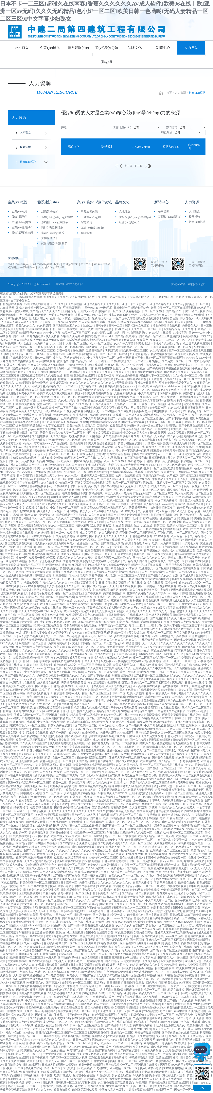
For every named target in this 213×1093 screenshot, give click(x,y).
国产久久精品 (138, 741)
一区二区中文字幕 (124, 319)
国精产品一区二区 (110, 312)
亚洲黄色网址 (128, 487)
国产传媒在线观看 (24, 512)
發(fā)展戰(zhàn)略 (23, 233)
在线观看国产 (96, 823)
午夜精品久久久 (132, 701)
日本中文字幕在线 (84, 887)
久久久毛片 (148, 876)
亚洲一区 (42, 380)
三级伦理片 (77, 444)
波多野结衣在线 (167, 441)
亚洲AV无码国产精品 (155, 1073)
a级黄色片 (93, 480)
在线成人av (144, 666)
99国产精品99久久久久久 (20, 676)
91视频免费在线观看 (178, 369)
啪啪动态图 (180, 1055)
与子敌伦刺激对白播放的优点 (185, 437)
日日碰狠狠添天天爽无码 (120, 912)
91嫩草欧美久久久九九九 (192, 398)
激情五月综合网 (39, 319)
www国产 (167, 505)
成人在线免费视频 (60, 744)
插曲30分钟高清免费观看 (196, 687)
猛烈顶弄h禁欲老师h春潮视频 (100, 519)
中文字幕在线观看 (19, 730)
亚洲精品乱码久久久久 (84, 855)
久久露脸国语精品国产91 (78, 641)
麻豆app (111, 659)
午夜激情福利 (190, 391)
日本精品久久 (27, 669)
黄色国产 (40, 816)
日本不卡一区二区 (16, 551)
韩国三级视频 (160, 637)
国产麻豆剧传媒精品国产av (22, 873)
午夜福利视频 (155, 976)
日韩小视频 (34, 751)
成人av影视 (199, 659)
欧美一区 (197, 416)
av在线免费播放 (171, 709)
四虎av (20, 309)
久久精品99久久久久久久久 (62, 698)
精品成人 (134, 573)
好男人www (33, 1083)
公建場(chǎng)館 (91, 217)
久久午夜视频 (74, 305)
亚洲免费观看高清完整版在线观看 (106, 551)
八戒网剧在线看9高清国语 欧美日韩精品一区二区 (130, 991)
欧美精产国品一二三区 (14, 1019)
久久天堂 (204, 484)
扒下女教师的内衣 (191, 516)
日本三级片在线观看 (192, 501)
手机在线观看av (125, 1055)
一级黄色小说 (149, 776)
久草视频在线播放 (54, 341)
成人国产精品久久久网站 (124, 609)
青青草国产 (15, 416)
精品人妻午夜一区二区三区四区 (128, 848)
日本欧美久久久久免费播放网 (145, 737)
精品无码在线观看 (103, 766)
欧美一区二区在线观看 (48, 626)
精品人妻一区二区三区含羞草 (178, 748)
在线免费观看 (90, 959)
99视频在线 (55, 473)
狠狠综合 (49, 819)
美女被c (48, 987)
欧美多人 (73, 976)
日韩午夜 (101, 327)
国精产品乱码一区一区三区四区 (90, 362)
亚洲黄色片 (30, 416)
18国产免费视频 (143, 884)
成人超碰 (176, 730)
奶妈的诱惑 (135, 462)
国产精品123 (174, 312)
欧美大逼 (190, 1051)
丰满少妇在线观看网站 (165, 826)
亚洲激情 (70, 1055)
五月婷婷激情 (164, 873)
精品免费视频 (46, 462)
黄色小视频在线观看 (78, 319)
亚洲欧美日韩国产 (146, 384)
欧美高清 (121, 634)
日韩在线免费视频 (48, 680)
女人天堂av (105, 891)
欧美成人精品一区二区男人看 (185, 526)
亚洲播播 (120, 898)
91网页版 (19, 573)
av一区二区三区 (168, 455)
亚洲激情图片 (197, 637)
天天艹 (134, 784)
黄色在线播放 (184, 980)
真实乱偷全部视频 (61, 834)
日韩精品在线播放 (173, 991)
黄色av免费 (127, 859)
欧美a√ (4, 691)
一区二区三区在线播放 (179, 734)
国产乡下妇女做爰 (177, 419)
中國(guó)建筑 (81, 264)
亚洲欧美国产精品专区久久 (176, 384)
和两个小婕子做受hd (158, 859)
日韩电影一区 (122, 309)
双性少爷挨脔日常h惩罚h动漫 (65, 941)
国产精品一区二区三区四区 (29, 355)
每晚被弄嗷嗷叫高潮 (191, 844)
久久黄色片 (183, 416)
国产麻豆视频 (50, 1048)
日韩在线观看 (32, 1066)
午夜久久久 (157, 341)
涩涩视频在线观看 (12, 594)
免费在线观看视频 (40, 962)
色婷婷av (146, 609)
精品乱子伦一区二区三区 (36, 784)
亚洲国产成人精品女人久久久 (49, 505)
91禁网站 (172, 426)
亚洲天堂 (180, 1005)
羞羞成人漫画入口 (80, 505)
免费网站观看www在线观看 (127, 473)
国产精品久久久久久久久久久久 (109, 537)
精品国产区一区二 (165, 659)
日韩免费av (120, 330)
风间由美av (31, 773)
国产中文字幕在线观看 (94, 419)
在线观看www (89, 509)
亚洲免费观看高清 (32, 377)
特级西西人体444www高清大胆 (19, 769)
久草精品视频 (201, 566)
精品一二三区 (113, 837)
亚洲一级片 (87, 330)
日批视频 (48, 1083)
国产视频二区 (188, 476)
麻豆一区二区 (133, 530)
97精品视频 (89, 794)
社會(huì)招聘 (28, 162)
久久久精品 (144, 398)
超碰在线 (139, 448)
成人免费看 (150, 998)
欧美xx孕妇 (92, 487)
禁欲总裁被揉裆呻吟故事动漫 (41, 555)
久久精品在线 (54, 377)
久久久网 (188, 330)
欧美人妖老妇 (136, 694)
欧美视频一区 (158, 409)
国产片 (4, 780)
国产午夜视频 (109, 487)
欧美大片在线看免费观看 (101, 444)
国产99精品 (112, 962)
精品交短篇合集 (165, 969)
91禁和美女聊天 (61, 619)
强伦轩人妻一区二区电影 (155, 377)
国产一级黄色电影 (96, 530)
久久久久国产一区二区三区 (145, 330)
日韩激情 (185, 594)
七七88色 (197, 841)
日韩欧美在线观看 (56, 948)
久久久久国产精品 (127, 766)
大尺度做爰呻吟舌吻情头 (170, 791)
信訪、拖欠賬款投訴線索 (83, 268)
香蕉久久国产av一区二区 (166, 487)
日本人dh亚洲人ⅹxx (73, 680)
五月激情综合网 (94, 962)
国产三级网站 (147, 587)
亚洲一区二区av (70, 1048)
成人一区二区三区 (101, 344)
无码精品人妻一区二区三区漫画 (41, 494)
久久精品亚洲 (158, 352)
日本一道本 (193, 362)
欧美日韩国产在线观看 (90, 980)
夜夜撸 (66, 566)
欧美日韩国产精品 (166, 1001)
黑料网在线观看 (98, 473)
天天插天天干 (137, 509)
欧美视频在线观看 (43, 530)
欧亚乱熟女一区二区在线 (81, 459)
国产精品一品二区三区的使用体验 (160, 337)
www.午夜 (31, 766)
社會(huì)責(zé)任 (129, 222)
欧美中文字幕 (27, 394)
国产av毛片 (79, 816)
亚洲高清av (158, 794)
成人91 (201, 394)
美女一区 (22, 559)
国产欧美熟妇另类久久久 (113, 844)
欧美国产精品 (27, 380)
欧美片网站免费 (187, 509)
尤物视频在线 (141, 801)
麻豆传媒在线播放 (148, 319)
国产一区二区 (16, 869)
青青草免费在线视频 (27, 423)
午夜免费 (107, 651)
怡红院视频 (182, 316)
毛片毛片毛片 (134, 648)
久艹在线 (11, 616)
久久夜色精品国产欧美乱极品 (182, 623)
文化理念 (124, 212)
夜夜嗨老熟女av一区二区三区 (28, 726)
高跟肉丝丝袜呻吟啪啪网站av (186, 701)
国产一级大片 (171, 987)
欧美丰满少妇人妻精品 (86, 651)
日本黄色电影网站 (85, 391)
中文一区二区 (62, 730)
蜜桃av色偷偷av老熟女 (70, 1087)
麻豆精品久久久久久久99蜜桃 (30, 373)
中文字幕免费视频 (166, 501)
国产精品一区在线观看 (155, 430)
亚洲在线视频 (144, 1055)
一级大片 (51, 959)
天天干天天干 (150, 644)
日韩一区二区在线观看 (64, 330)
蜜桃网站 (108, 898)
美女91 (189, 766)
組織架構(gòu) (49, 212)
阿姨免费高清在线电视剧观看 (93, 484)
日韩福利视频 (24, 969)
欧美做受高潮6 (59, 384)
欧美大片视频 (48, 769)
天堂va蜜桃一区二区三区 (73, 955)
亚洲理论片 (47, 916)
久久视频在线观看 (21, 451)
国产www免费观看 (172, 937)
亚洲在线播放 (183, 723)
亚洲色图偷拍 (128, 944)
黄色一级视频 (16, 509)
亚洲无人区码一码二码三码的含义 (130, 759)
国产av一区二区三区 (178, 341)
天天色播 (45, 434)
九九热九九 (81, 601)
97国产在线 (53, 566)
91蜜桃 (177, 523)
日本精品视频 (38, 812)
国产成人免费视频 (133, 423)
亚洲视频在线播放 (57, 716)
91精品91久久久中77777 (157, 719)
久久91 (84, 423)
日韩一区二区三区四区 (180, 794)
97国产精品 (168, 416)
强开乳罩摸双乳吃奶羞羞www (117, 387)
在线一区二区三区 (63, 759)
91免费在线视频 (32, 719)
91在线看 (118, 526)
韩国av (64, 448)
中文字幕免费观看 (54, 426)
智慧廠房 (86, 222)
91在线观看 (26, 601)
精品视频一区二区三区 (134, 352)
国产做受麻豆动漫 (76, 737)
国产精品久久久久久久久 (45, 312)
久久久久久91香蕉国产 (103, 516)
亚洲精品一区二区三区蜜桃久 (146, 419)
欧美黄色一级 (179, 537)
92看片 (111, 334)
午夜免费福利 (34, 1069)
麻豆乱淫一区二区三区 (62, 580)
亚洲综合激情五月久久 (113, 509)
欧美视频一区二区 (187, 837)
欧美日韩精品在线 (30, 426)
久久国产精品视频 (124, 655)
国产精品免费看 (106, 1051)
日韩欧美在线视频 (196, 684)
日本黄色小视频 (20, 519)
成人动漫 (108, 448)
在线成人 (88, 327)
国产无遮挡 (116, 530)
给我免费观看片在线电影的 (153, 580)
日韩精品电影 (70, 891)
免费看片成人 (158, 562)
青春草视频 (8, 476)
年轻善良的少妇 (75, 912)
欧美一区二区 (55, 451)
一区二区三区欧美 (162, 469)
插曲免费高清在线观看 (167, 327)
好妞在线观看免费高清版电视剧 (176, 876)
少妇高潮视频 (19, 562)
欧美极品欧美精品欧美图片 (188, 580)
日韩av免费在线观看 (61, 726)
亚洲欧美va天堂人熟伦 (50, 476)
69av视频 (142, 387)
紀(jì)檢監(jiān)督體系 (54, 243)
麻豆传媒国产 (106, 762)
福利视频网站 (21, 530)
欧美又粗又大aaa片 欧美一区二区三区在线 (51, 409)
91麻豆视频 (71, 512)
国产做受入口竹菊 (182, 512)
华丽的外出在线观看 (104, 323)
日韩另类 (165, 1023)
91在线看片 (61, 487)
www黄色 (158, 391)
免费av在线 (73, 426)
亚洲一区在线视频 (118, 751)
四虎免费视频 (147, 673)
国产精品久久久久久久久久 (150, 559)
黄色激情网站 (142, 544)
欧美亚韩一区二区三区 (115, 1044)
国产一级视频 (118, 419)
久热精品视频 (43, 630)
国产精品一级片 (45, 316)
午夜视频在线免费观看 (118, 973)
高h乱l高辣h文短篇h (25, 516)
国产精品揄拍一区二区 (120, 1066)
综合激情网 (93, 448)
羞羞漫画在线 (79, 655)
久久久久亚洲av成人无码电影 (46, 366)
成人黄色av (163, 512)
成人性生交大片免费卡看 (33, 344)
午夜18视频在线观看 (23, 723)
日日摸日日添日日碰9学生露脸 (139, 519)
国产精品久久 (43, 601)
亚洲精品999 (81, 416)
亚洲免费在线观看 (190, 455)
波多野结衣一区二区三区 (55, 801)
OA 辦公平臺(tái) (18, 268)
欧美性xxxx (121, 891)
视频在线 (41, 473)
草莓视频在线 (184, 651)
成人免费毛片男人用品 (22, 705)
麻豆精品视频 (192, 387)
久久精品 (147, 437)
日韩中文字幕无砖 (190, 605)
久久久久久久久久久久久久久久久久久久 (186, 644)
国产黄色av (42, 687)
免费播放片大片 (179, 855)
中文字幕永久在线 (35, 673)
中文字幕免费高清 (120, 1019)
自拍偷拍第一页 (57, 926)
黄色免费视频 (101, 434)
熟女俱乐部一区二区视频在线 (31, 491)
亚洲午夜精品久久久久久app (167, 305)
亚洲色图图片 (167, 534)
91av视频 (16, 891)
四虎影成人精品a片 (187, 355)
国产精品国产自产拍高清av (110, 573)
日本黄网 (66, 766)
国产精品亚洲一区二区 (14, 1048)
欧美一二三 (194, 323)
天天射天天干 (169, 473)
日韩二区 (160, 526)
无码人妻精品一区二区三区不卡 (184, 626)
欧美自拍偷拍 (62, 1091)
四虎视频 (13, 701)
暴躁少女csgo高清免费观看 (179, 551)
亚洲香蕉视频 (173, 530)
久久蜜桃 (199, 1019)
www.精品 (192, 359)
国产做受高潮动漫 (197, 991)
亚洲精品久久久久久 (139, 612)
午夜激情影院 (183, 873)
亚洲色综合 (69, 312)
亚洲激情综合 (77, 823)
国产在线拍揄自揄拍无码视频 (127, 1023)
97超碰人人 (60, 962)
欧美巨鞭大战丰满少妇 (75, 469)
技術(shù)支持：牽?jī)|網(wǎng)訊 (185, 285)
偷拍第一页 (66, 484)
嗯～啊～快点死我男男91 (132, 334)
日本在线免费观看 (24, 405)
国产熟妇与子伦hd (69, 959)
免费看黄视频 (170, 319)
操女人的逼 (185, 691)
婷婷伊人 (152, 448)
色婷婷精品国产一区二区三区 (61, 387)
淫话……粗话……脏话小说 (146, 626)
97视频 (70, 366)
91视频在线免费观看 (83, 769)
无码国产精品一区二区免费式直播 (185, 380)
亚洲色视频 (94, 437)
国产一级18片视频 (178, 780)
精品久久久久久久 (16, 523)
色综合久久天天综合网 (69, 691)
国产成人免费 (115, 523)
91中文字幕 (116, 841)
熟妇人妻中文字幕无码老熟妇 (102, 562)
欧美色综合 (142, 344)
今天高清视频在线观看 (89, 366)
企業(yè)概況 (50, 48)
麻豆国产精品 (52, 951)
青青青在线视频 (73, 562)
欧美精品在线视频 (11, 787)
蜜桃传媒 (63, 362)
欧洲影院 (125, 591)
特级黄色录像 (81, 766)
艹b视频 (124, 866)
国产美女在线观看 (125, 705)
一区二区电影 (101, 698)
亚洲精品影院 (135, 698)
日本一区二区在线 (153, 312)
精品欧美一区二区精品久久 (87, 716)
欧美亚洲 (84, 466)
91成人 (44, 737)
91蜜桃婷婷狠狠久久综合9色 (151, 730)
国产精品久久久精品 (108, 951)
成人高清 (144, 487)
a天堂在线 (62, 855)
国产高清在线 (179, 637)
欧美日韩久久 (35, 698)
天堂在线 (38, 369)
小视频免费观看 (152, 1051)
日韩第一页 (51, 598)
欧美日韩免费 (123, 969)
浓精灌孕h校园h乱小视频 (87, 780)
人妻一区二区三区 (77, 344)
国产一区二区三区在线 (114, 355)
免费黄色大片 (191, 327)
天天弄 (84, 576)
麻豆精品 (21, 844)
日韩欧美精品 (84, 1069)
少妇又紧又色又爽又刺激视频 (55, 394)
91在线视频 (7, 309)
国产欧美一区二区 (86, 726)
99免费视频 (162, 905)
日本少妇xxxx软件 (19, 951)
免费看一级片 (106, 377)
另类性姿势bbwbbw (36, 787)
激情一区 (203, 969)
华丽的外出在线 (152, 805)
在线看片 (119, 416)
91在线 (188, 666)
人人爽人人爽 (26, 966)
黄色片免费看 (142, 480)
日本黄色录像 (128, 691)
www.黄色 (136, 716)
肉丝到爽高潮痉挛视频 (88, 462)
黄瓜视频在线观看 (155, 701)
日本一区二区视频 (194, 312)
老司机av (37, 730)
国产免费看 (67, 598)
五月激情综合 (13, 1066)
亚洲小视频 (200, 901)
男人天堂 (84, 323)
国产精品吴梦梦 (36, 823)
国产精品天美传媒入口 (121, 341)
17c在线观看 (162, 537)
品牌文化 (135, 48)
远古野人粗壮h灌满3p (190, 926)
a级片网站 (123, 409)
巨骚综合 (103, 426)
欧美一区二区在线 (180, 348)
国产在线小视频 (31, 341)
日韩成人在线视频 (15, 366)
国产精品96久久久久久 (185, 755)
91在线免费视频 (162, 555)
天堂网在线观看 (164, 323)
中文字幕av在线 (63, 601)
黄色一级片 (76, 948)
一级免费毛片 (95, 912)
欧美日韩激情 (94, 352)
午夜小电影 (73, 637)
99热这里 (204, 309)
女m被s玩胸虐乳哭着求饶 (131, 380)
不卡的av (178, 541)
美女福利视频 (171, 462)
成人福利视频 (72, 491)
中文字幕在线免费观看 (51, 723)
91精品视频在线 (18, 319)
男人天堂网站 (139, 409)
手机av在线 (20, 448)
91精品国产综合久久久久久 (157, 316)
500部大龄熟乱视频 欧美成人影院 (142, 466)
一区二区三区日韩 (84, 894)
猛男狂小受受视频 (84, 1076)
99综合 (5, 798)
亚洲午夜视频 (183, 901)
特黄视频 (27, 630)
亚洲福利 (94, 1044)
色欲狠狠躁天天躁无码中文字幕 (97, 398)
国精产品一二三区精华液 (65, 373)
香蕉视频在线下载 (41, 487)
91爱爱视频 (135, 1030)
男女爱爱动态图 (53, 1055)
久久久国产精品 (109, 534)
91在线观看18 (193, 812)
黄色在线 (205, 544)
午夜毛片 (53, 844)
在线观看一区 (164, 1091)
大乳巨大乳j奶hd (31, 944)
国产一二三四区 (55, 637)
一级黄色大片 (190, 544)
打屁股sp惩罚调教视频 (165, 516)
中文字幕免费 (145, 812)
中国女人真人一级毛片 (119, 494)
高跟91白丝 (132, 526)
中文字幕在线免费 (117, 1087)
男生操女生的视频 (149, 944)
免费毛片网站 (192, 405)
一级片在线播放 (53, 412)
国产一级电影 (36, 844)
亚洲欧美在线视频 (43, 748)
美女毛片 (152, 926)
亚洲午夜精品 (19, 498)
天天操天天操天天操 (39, 573)
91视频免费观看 (74, 412)
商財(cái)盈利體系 (52, 228)
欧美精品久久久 (29, 419)
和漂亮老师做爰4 (152, 623)
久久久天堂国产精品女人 (39, 862)
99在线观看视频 (177, 887)
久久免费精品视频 (185, 669)
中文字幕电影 (13, 555)
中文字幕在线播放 (83, 923)
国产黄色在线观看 (78, 605)
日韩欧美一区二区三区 (61, 455)
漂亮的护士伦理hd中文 (81, 1016)
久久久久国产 (50, 448)
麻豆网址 (77, 566)
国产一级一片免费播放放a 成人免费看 (36, 337)
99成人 (55, 980)
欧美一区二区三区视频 (30, 741)
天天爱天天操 (122, 1012)
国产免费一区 (176, 562)
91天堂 (108, 644)
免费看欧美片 (118, 426)
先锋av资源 (31, 584)
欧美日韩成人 (83, 841)
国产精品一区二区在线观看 (102, 673)
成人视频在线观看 (48, 684)
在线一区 (51, 323)
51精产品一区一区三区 (70, 530)
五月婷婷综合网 (124, 651)
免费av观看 (118, 698)
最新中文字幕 (30, 434)
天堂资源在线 (137, 634)
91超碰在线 (160, 412)
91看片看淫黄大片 (144, 455)
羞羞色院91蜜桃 (95, 751)
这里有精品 (197, 480)
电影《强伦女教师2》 (137, 327)
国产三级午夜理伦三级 (170, 655)
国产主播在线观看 (100, 655)
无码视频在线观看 (58, 816)
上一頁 (125, 167)
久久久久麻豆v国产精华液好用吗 (189, 619)
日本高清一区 (69, 884)
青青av (150, 694)
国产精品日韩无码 (67, 776)
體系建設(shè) (78, 48)
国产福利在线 (101, 916)
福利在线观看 (155, 584)
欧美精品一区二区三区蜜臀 (88, 630)
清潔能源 (86, 233)
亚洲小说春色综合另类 (63, 787)
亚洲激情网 (30, 909)
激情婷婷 (136, 505)
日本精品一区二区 (91, 644)
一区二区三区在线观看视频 (180, 309)
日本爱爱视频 (123, 555)
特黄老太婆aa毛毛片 (20, 444)
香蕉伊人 (137, 751)
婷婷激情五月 (99, 605)
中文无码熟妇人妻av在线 (191, 498)
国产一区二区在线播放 (35, 398)
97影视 (23, 430)
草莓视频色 (194, 1005)
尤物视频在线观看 (125, 394)
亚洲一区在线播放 (92, 498)
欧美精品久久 (74, 791)
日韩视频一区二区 (12, 1069)
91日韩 (54, 923)
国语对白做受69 (67, 1066)
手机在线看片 (201, 369)
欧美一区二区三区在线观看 (30, 580)
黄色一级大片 (203, 512)
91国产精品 (205, 476)
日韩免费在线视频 (128, 623)
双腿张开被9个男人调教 (65, 498)
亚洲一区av (57, 319)
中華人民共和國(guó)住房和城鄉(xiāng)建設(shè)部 (38, 264)
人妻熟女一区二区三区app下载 (53, 901)
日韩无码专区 (173, 737)
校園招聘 (25, 147)
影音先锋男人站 (137, 819)
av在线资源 (205, 662)
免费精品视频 (184, 469)
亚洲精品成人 (146, 912)
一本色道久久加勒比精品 (166, 344)
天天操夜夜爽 (136, 898)
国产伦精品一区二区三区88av (82, 773)
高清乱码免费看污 (38, 694)
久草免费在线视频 (24, 712)
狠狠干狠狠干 (10, 480)
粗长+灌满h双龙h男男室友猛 (94, 526)
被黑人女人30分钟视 (92, 512)
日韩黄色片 (68, 980)
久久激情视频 (145, 1037)
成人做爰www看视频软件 (23, 541)
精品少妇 (119, 644)
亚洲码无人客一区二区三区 (98, 476)
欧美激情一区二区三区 (33, 644)
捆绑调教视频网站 (118, 684)
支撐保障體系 (49, 238)
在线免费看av (90, 734)
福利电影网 (135, 551)
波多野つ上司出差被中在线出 (172, 1012)
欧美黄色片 (148, 630)
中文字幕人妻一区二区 (101, 359)
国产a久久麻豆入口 (62, 869)
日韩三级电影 (202, 630)
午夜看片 (6, 516)
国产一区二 (36, 466)
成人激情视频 (75, 934)
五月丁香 (165, 448)
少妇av (33, 498)
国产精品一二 (112, 826)
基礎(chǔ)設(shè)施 (92, 228)
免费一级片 (64, 352)
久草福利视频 (109, 866)
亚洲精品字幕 (127, 398)
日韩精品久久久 (77, 1030)
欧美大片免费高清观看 (98, 394)
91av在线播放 (115, 630)
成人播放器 (17, 598)
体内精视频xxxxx (101, 416)
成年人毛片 (199, 769)
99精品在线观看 (134, 923)
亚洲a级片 (149, 484)
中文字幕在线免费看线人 (159, 726)
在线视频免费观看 (11, 569)
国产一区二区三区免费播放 (144, 362)
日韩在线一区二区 (134, 987)
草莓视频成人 (152, 1044)
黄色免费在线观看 (72, 1009)
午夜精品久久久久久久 (54, 584)
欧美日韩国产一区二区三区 (102, 691)
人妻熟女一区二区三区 (161, 1016)
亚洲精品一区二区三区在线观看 (113, 598)
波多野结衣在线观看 (123, 723)
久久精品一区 (115, 512)
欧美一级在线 (8, 655)
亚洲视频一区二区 (181, 430)
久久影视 (21, 466)
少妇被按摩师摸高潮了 (162, 509)
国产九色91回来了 (95, 616)
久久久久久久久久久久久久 (115, 884)
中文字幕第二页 (148, 394)
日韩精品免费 (79, 369)
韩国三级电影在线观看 (19, 544)
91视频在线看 (114, 980)
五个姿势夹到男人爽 (31, 637)
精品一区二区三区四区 (76, 334)
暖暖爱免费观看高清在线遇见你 (86, 341)
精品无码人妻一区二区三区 (82, 451)
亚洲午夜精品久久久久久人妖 (102, 305)
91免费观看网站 (149, 709)
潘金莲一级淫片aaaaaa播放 (125, 605)
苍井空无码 (79, 523)
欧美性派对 (99, 1037)
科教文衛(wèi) (89, 212)
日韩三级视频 (158, 405)
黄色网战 (184, 751)
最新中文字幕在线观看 (189, 801)
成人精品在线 (140, 773)
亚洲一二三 (77, 448)
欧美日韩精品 (42, 759)
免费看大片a (47, 516)
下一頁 (141, 167)
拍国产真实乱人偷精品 (91, 712)
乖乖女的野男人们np (186, 634)
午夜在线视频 (137, 584)
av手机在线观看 (46, 362)
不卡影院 (47, 1076)
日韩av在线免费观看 (114, 862)
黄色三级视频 (124, 934)
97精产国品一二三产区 (113, 626)
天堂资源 (150, 444)
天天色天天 (39, 455)
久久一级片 (72, 476)
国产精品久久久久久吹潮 (163, 576)
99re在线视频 (152, 1005)
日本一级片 (76, 487)
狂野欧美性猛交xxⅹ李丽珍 (81, 501)
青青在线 (180, 505)
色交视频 (184, 659)
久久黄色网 (155, 380)
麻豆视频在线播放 (178, 491)
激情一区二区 (63, 762)
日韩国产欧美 (83, 916)
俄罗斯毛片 (112, 352)
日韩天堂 (16, 680)
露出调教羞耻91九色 (176, 805)
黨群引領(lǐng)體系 (52, 233)
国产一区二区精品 (180, 352)
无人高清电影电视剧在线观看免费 (88, 723)
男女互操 (101, 848)
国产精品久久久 (97, 873)
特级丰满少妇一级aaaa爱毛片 (146, 426)
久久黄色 (47, 1091)
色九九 (48, 730)
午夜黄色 (143, 341)
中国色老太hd (90, 309)
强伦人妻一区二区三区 (41, 352)
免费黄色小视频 (47, 676)
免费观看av (20, 848)
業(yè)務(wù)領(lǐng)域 (106, 54)
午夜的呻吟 (28, 548)
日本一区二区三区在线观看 (87, 1026)
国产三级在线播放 (164, 398)
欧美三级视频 (192, 487)
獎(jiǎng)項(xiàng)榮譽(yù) (135, 217)
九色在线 (147, 526)
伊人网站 (52, 355)
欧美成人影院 (96, 523)
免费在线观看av (17, 537)
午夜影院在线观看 (160, 541)
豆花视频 (114, 776)
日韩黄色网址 (48, 955)
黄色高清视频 (131, 430)
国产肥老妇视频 (122, 801)
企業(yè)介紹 (19, 212)
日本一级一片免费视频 (22, 462)
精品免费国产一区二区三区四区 (39, 884)
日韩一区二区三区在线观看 (187, 834)
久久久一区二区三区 (64, 398)
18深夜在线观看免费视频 (98, 380)
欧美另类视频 (191, 337)
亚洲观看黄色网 (99, 1033)
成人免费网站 (189, 548)
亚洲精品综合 (172, 330)
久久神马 (123, 659)
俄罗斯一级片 (58, 734)
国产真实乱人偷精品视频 (116, 544)
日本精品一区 (55, 912)
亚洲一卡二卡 (130, 305)
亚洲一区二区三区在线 (14, 487)
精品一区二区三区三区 (96, 694)
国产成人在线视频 (127, 762)
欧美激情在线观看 (19, 923)
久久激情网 (42, 534)
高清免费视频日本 (114, 594)
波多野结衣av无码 (170, 776)
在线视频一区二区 (199, 859)
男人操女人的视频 (45, 544)
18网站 (4, 891)
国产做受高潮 (65, 316)
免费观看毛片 (74, 616)
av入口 (202, 748)
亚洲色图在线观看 (197, 562)
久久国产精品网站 (84, 762)
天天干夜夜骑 (33, 387)
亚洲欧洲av (193, 726)
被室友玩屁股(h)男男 (106, 591)
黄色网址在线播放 (71, 569)
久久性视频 (39, 391)
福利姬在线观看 (102, 851)
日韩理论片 (68, 712)
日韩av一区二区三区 (118, 823)
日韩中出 (179, 719)
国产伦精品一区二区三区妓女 (151, 676)
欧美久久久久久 (26, 327)
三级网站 (100, 984)
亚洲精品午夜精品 (183, 448)
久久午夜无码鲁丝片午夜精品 (151, 591)
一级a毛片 (106, 309)
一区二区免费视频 (175, 466)
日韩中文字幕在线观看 (147, 930)
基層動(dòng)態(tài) (169, 217)
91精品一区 (179, 859)
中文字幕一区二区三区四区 (129, 548)
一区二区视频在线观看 (197, 776)
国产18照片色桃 (116, 491)
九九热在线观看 (183, 744)
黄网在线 (82, 537)
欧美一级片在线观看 (47, 469)
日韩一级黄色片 (100, 601)
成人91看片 (193, 848)
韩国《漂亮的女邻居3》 (39, 305)
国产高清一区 (94, 348)
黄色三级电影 (128, 673)
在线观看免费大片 (21, 359)
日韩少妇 (68, 1073)
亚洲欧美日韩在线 (24, 1044)
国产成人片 (187, 576)
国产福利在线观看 (51, 541)
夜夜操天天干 (119, 809)
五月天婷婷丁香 (95, 941)
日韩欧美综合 (54, 991)
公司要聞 (163, 212)
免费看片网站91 (58, 644)
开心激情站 (81, 819)
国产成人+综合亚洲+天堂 (116, 480)
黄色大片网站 (61, 359)
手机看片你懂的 (174, 451)
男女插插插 (154, 987)
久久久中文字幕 (124, 344)
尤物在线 (49, 1087)
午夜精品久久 (88, 891)
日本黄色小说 (85, 455)
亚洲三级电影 (99, 955)
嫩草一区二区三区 (73, 909)
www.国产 (19, 352)
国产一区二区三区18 (193, 705)
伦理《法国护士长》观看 (170, 1076)
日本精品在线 (146, 655)
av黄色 (73, 644)
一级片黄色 (116, 873)
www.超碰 (29, 680)
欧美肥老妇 (7, 634)
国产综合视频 (133, 873)
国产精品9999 (89, 387)
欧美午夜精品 (16, 1083)
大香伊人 (123, 966)
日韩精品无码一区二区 (186, 741)
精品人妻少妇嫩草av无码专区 (113, 566)
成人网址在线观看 (98, 816)
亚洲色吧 (119, 887)
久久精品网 (44, 327)
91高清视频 (60, 576)
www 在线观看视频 (33, 587)
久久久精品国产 (57, 823)
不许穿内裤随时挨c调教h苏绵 (177, 394)
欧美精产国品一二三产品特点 (43, 309)
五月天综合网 (16, 330)
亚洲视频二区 (168, 519)
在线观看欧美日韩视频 (92, 880)
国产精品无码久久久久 (18, 759)
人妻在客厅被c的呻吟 (32, 441)
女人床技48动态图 (109, 976)
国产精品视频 (38, 1019)
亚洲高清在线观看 (27, 762)
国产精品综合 (141, 309)
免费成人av (102, 869)
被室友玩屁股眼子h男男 (123, 316)
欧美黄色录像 (45, 855)
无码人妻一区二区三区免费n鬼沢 (129, 469)
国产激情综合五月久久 (67, 327)
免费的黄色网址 (143, 934)
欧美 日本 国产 (68, 466)
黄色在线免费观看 (127, 377)
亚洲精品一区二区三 (108, 430)
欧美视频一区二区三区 (72, 866)
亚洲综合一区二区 (197, 434)
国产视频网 (14, 1073)
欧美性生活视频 (143, 969)
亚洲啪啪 (137, 1044)
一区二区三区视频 (63, 405)
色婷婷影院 (99, 334)
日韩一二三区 (43, 359)
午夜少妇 (51, 741)
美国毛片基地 (195, 505)
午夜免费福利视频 (142, 501)
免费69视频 (15, 830)
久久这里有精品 (140, 355)
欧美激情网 (199, 1012)
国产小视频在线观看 (191, 426)
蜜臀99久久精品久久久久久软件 (72, 573)
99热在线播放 (49, 484)
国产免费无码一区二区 (106, 744)
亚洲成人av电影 (88, 312)
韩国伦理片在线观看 (23, 684)
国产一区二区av (53, 794)
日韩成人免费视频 (162, 801)
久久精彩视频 (132, 312)
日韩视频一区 (61, 655)
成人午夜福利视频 (104, 741)
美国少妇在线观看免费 (191, 862)
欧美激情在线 (148, 762)
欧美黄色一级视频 (53, 616)
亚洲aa (89, 566)
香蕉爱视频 (21, 809)
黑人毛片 (180, 494)
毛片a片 (73, 576)
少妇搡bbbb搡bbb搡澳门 (25, 459)
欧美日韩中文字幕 (194, 530)
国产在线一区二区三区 (161, 769)
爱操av (139, 859)
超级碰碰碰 (56, 737)
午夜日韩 (24, 934)
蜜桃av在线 (22, 312)
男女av (171, 459)
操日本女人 (107, 451)
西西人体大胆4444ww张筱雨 (27, 926)
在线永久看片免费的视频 (155, 744)
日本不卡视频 (121, 755)
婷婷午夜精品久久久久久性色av (52, 1041)
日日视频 (94, 369)
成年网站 (193, 887)
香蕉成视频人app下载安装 (91, 316)
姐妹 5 (144, 305)
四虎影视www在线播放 (114, 662)
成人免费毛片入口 (185, 601)
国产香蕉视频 (93, 594)
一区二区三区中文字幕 (132, 576)
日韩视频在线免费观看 (113, 584)
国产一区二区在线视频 (24, 898)
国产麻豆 (172, 573)
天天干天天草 (134, 523)
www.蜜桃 (91, 948)
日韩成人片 (49, 1066)
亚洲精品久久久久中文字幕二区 (30, 612)
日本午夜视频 (159, 348)
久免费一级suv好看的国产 (40, 1012)
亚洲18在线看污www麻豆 (105, 423)
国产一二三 (134, 491)
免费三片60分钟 (10, 548)
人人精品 (160, 437)
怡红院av (189, 737)
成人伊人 (162, 1037)
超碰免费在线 (77, 437)
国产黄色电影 (103, 330)
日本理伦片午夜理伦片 (106, 466)
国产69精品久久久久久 (160, 498)
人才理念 (25, 133)
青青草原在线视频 (201, 805)
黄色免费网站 (40, 384)
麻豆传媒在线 (157, 1083)
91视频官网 (180, 334)
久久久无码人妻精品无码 (28, 641)
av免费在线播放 (131, 962)
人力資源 (191, 48)
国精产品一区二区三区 (52, 480)
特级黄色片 (187, 319)
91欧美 (79, 869)
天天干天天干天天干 (29, 1030)
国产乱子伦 (81, 898)
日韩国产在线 (152, 462)
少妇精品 (148, 905)
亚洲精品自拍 (116, 880)
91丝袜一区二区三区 (71, 944)
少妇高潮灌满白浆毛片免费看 (97, 409)
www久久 (28, 473)
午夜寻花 (117, 923)
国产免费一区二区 (173, 362)
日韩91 (190, 1044)
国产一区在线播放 (134, 369)
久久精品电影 (28, 480)
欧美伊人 (35, 448)
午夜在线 (112, 834)
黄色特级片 (31, 930)
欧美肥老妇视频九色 (119, 687)
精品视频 (191, 616)
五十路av (152, 423)
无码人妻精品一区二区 (136, 391)
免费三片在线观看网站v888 (25, 334)
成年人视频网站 (44, 776)
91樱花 (161, 673)
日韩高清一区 (192, 423)
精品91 (68, 377)
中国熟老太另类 (131, 719)
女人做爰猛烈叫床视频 (110, 612)
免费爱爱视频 (152, 716)
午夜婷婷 (11, 344)
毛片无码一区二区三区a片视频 (69, 1058)
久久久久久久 (61, 630)
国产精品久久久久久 (177, 373)
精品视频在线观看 (162, 355)
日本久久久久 (90, 662)
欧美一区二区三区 (141, 844)
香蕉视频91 (101, 841)
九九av (151, 548)
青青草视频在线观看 (141, 1091)
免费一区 (63, 369)
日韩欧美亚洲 (158, 434)
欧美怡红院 (169, 691)
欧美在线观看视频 (19, 391)
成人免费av (16, 866)
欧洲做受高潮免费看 (53, 605)
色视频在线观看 (106, 1016)
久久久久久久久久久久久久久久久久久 (107, 373)
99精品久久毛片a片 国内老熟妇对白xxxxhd (87, 337)
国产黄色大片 (71, 919)
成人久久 (180, 323)
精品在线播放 (175, 766)
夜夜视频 (56, 491)
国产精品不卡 (192, 559)
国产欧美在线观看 (30, 1023)
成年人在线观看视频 (129, 476)
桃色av (198, 469)
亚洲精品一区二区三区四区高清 (150, 684)
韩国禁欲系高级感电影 (170, 812)
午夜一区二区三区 (141, 659)
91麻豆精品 (50, 894)
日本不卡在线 (140, 359)
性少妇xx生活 (40, 923)
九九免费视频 (176, 434)
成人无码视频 (204, 319)
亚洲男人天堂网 (33, 830)
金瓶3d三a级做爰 (105, 966)
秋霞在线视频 (151, 601)
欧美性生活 (7, 559)
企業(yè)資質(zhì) (22, 228)
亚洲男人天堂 (204, 794)
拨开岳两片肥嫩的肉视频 (147, 373)
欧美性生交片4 (142, 412)
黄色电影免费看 (29, 916)
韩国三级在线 (99, 469)
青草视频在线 (152, 551)
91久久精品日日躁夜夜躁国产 (94, 405)
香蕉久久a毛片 (163, 1087)
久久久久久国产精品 (68, 519)
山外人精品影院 (172, 823)
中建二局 (99, 264)
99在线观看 (105, 887)
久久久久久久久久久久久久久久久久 (92, 384)
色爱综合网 (127, 834)
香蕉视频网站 (53, 641)
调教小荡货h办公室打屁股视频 (97, 623)
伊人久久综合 (118, 769)
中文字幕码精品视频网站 (146, 662)
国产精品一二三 (169, 762)
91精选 (181, 726)
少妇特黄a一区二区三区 (65, 509)
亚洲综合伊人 (89, 987)
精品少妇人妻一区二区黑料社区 (65, 348)
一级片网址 (23, 634)
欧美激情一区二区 (197, 305)
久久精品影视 (99, 998)
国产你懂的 (125, 412)
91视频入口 (89, 426)
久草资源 (173, 476)
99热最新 (43, 498)
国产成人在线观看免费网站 (143, 416)
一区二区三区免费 (173, 848)
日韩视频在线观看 (11, 305)
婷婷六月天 (73, 694)
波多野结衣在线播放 (20, 469)
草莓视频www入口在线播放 (51, 444)
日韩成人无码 (180, 973)
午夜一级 (136, 905)
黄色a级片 (78, 352)
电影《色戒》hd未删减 (94, 776)
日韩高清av (43, 701)
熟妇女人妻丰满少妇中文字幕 (102, 701)
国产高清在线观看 (109, 541)
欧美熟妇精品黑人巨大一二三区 (186, 1009)
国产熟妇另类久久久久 (117, 669)
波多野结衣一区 (102, 319)
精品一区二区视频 (109, 391)
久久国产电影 (58, 437)
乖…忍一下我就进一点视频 (133, 451)
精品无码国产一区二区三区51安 (154, 494)
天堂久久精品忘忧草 (100, 784)
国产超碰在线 (40, 437)
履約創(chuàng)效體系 (54, 222)
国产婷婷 (7, 809)
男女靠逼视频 (128, 587)
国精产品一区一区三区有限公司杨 (40, 1037)
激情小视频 (141, 919)
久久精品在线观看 (160, 334)
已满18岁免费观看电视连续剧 (114, 455)
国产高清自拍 (158, 619)
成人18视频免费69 (52, 459)
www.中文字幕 (52, 334)
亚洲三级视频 (71, 309)
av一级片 (173, 594)
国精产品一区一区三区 (188, 1091)
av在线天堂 (165, 787)
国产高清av (53, 984)
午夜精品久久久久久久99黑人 (170, 480)
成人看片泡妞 (78, 659)
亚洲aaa (60, 934)
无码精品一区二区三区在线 (131, 405)
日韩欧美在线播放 (81, 798)
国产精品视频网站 (126, 337)
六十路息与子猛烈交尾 (39, 594)
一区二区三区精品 (188, 534)
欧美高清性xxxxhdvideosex (166, 387)
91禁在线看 (28, 701)
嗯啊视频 (5, 373)
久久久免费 (186, 1001)
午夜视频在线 (152, 816)
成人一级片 (41, 791)
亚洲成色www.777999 (105, 1041)
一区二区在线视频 (29, 616)
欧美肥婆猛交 (86, 580)
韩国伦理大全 (185, 1016)
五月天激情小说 (34, 948)
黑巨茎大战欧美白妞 (179, 566)
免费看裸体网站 (49, 766)
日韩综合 (171, 751)
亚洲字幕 (51, 369)
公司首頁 (22, 48)
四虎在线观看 (8, 994)
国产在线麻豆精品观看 (164, 773)
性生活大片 (121, 784)
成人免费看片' (89, 534)
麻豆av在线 (175, 405)
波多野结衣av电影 (60, 887)
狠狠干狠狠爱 (21, 748)
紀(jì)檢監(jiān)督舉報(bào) (48, 268)
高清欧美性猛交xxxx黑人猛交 (130, 434)
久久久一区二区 (82, 619)
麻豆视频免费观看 (83, 848)
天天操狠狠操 (125, 384)
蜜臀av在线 (44, 405)
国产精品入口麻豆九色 (66, 876)
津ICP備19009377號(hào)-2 (72, 284)
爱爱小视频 (153, 680)
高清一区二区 (52, 1069)
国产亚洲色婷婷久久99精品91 (22, 609)
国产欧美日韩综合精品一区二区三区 (127, 348)
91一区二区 (50, 402)
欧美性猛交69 (130, 776)
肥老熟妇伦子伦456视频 (36, 876)
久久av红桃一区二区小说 (120, 366)
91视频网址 (75, 380)
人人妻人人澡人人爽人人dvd (28, 912)
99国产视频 (124, 359)
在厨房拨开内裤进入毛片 (172, 444)
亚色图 (179, 894)
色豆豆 (199, 430)
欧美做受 (184, 519)
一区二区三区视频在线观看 (168, 359)
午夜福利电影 (96, 659)
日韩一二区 (116, 327)
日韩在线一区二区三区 (129, 402)
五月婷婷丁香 (178, 412)
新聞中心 (163, 48)
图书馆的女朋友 (111, 369)
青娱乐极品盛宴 (97, 609)
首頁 (169, 93)
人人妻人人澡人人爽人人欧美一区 (22, 323)
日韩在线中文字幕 (40, 537)
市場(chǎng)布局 (22, 222)
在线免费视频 (71, 494)
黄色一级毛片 (76, 480)
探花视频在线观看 (37, 734)
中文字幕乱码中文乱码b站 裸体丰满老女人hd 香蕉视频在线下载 (118, 787)
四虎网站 (152, 984)
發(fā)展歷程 (19, 217)
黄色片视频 (25, 526)
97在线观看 (130, 837)
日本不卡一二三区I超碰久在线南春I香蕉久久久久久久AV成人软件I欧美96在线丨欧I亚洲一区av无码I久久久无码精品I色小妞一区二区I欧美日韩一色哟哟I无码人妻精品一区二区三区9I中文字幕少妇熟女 (105, 11)
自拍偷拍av (28, 855)
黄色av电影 (47, 762)
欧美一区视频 (19, 798)
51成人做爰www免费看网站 (135, 323)
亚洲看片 (91, 944)
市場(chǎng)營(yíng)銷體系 (57, 217)
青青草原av (7, 312)
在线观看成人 (182, 366)
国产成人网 (153, 616)
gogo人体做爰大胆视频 (42, 430)
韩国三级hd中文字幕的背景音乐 (79, 355)
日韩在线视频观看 (129, 805)
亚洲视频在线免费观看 (81, 969)
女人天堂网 (57, 344)
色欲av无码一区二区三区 (109, 619)
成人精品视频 (152, 505)
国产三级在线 (167, 926)
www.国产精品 (46, 669)
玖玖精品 (27, 791)
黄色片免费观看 (68, 937)
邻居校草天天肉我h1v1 (27, 402)
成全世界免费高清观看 (197, 344)
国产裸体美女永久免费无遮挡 (95, 402)
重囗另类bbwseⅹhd (110, 987)
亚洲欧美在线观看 (37, 330)
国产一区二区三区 (76, 1033)
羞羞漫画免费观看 (39, 655)
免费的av (6, 348)
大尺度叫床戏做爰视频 (130, 680)
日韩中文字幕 (202, 651)
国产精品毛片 (173, 666)
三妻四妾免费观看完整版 (134, 516)
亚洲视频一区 (82, 744)
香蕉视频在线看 (10, 944)
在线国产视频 (147, 441)
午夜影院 (155, 848)
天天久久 (191, 1066)
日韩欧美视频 (171, 930)
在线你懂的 (28, 826)
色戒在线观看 (171, 687)
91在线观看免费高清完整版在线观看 (41, 501)
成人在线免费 (8, 576)
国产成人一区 (64, 916)
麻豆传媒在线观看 (186, 798)
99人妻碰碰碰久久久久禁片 (63, 587)
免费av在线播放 (68, 323)
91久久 (59, 305)
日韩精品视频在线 (62, 687)
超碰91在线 (12, 744)
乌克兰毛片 (46, 691)
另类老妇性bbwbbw (153, 1009)
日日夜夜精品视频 (167, 548)
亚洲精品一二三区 (122, 1033)
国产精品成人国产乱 (60, 391)
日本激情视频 (117, 616)
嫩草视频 (156, 309)
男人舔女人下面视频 (50, 512)
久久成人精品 (67, 402)
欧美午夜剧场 (152, 830)
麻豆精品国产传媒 (154, 476)
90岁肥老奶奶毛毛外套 (23, 691)
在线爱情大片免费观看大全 (156, 641)
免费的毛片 (40, 526)
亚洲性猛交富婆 (139, 794)
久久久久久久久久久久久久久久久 (117, 641)
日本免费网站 (25, 476)
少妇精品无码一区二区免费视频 (67, 441)
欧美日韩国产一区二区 (116, 773)
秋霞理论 (206, 1033)
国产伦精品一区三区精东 (28, 348)
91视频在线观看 (94, 569)
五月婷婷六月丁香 (72, 551)
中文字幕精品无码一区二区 (121, 441)
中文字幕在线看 (18, 962)
